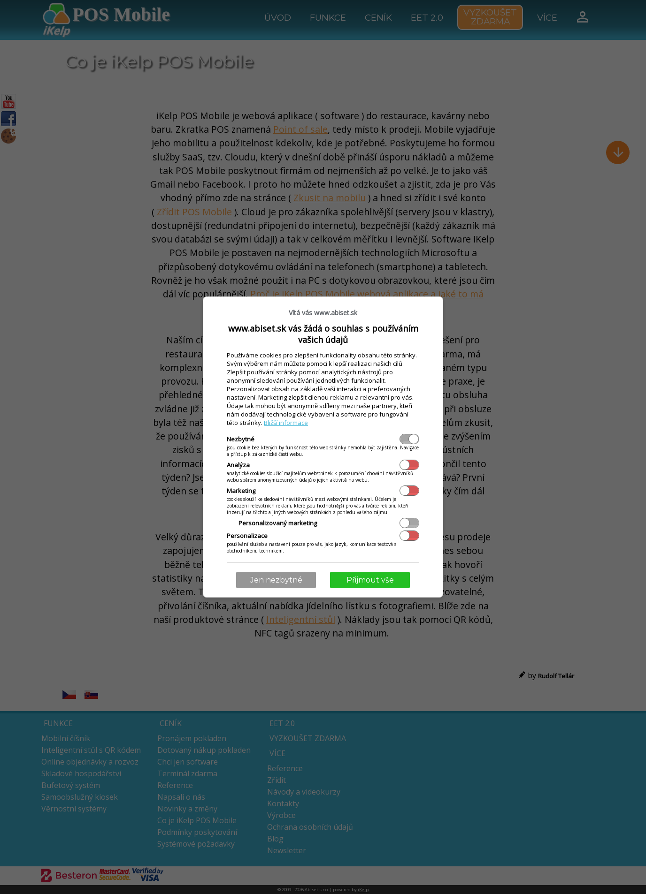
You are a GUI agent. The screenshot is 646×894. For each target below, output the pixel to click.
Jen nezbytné (276, 580)
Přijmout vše (370, 580)
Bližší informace (286, 422)
